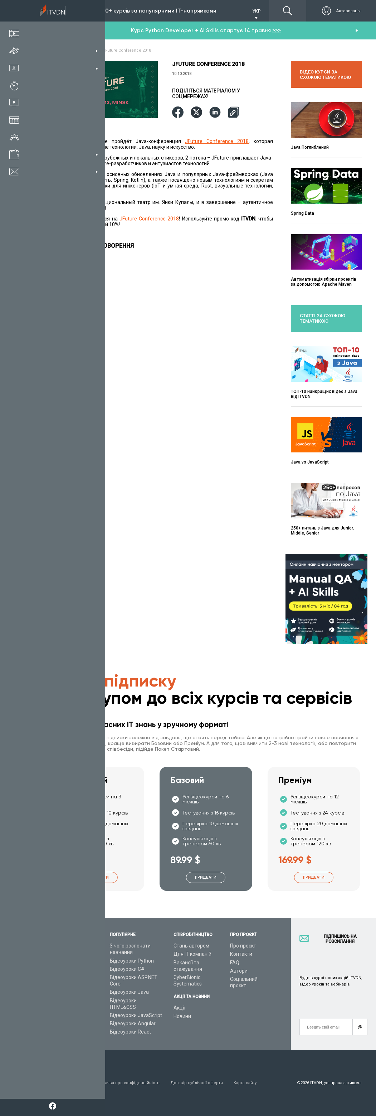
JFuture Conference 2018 (217, 141)
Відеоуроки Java (129, 992)
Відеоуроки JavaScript (136, 1015)
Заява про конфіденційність (131, 1083)
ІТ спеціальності (69, 969)
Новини (182, 1016)
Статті (57, 1023)
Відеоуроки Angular (133, 1023)
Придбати (98, 877)
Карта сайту (245, 1083)
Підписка (69, 10)
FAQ (234, 962)
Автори (239, 971)
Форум (58, 1032)
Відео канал (64, 1015)
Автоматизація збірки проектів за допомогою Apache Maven (323, 282)
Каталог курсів (67, 961)
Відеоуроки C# (127, 969)
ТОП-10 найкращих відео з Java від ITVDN (324, 394)
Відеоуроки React (130, 1032)
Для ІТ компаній (192, 954)
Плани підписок (68, 977)
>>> (276, 30)
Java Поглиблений (310, 147)
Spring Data (302, 213)
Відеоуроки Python (132, 961)
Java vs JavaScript (310, 462)
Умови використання (71, 1083)
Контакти (241, 954)
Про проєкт (243, 946)
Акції (179, 1008)
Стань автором (191, 946)
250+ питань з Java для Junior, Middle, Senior (322, 531)
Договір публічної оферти (196, 1083)
